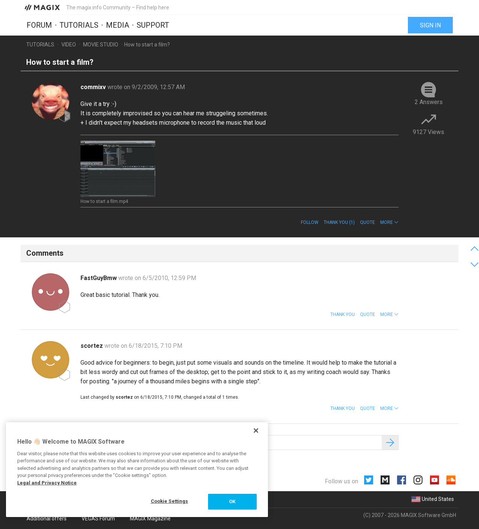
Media (117, 25)
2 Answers (429, 102)
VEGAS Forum (98, 519)
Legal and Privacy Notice (47, 483)
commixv (93, 87)
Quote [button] (367, 222)
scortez (92, 345)
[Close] (256, 430)
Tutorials (79, 25)
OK (232, 501)
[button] (389, 222)
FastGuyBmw (99, 278)
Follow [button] (309, 222)
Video (68, 45)
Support (153, 25)
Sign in (430, 25)
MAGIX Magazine (150, 519)
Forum (39, 25)
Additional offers (47, 519)
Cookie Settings (169, 501)
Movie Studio (100, 45)
